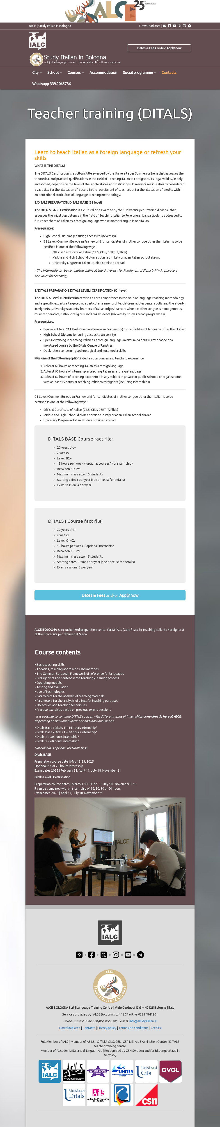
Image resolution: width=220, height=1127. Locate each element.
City (37, 72)
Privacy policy (106, 1028)
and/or (159, 48)
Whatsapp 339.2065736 (51, 84)
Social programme (139, 72)
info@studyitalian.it (142, 1021)
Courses (75, 72)
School (54, 72)
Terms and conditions (134, 1028)
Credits (156, 1028)
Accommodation (103, 72)
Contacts (169, 72)
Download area (149, 26)
